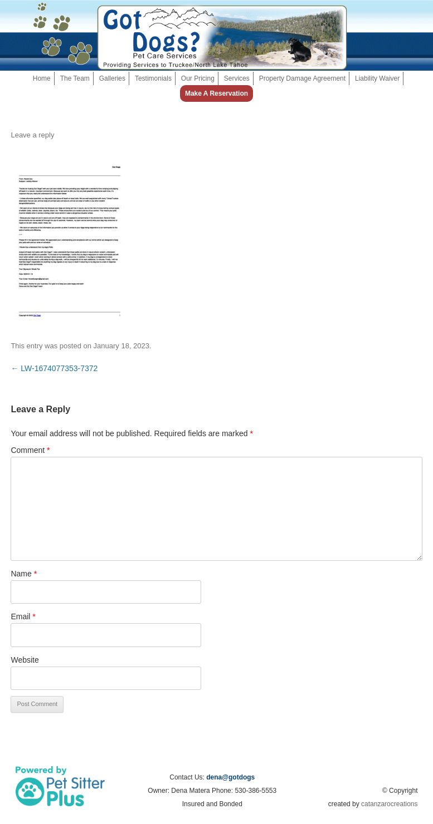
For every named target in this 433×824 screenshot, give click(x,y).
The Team (75, 78)
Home (42, 78)
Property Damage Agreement (302, 78)
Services (237, 78)
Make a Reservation (216, 93)
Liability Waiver (377, 78)
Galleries (112, 78)
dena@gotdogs (230, 777)
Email (23, 616)
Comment (30, 450)
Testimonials (153, 78)
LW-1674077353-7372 (54, 368)
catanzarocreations (389, 804)
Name (24, 573)
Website (24, 659)
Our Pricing (198, 78)
